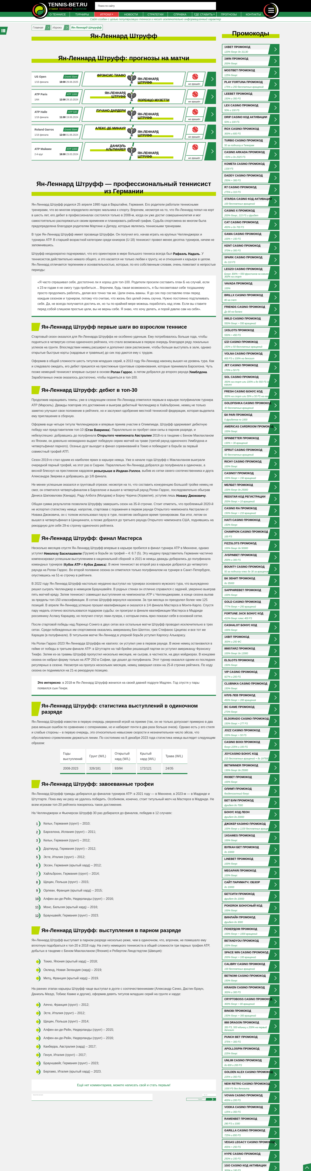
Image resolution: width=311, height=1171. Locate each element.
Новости (131, 14)
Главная (38, 27)
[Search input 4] (155, 6)
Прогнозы (229, 14)
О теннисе (57, 14)
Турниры (82, 14)
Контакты (253, 14)
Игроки (105, 14)
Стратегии (155, 14)
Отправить (183, 1117)
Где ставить (203, 14)
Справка (180, 14)
